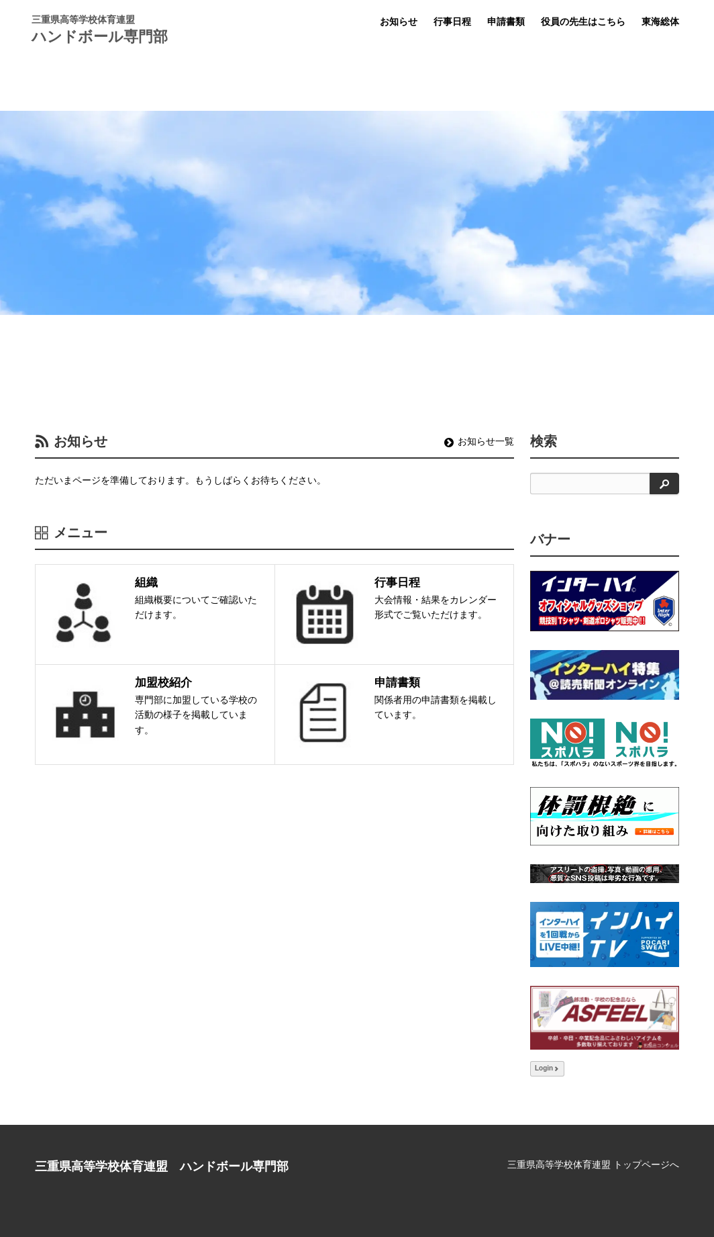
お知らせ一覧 (479, 441)
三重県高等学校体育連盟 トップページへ (593, 1164)
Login (547, 1068)
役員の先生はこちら (583, 21)
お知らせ (398, 21)
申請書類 (506, 21)
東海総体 (660, 21)
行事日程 (452, 21)
